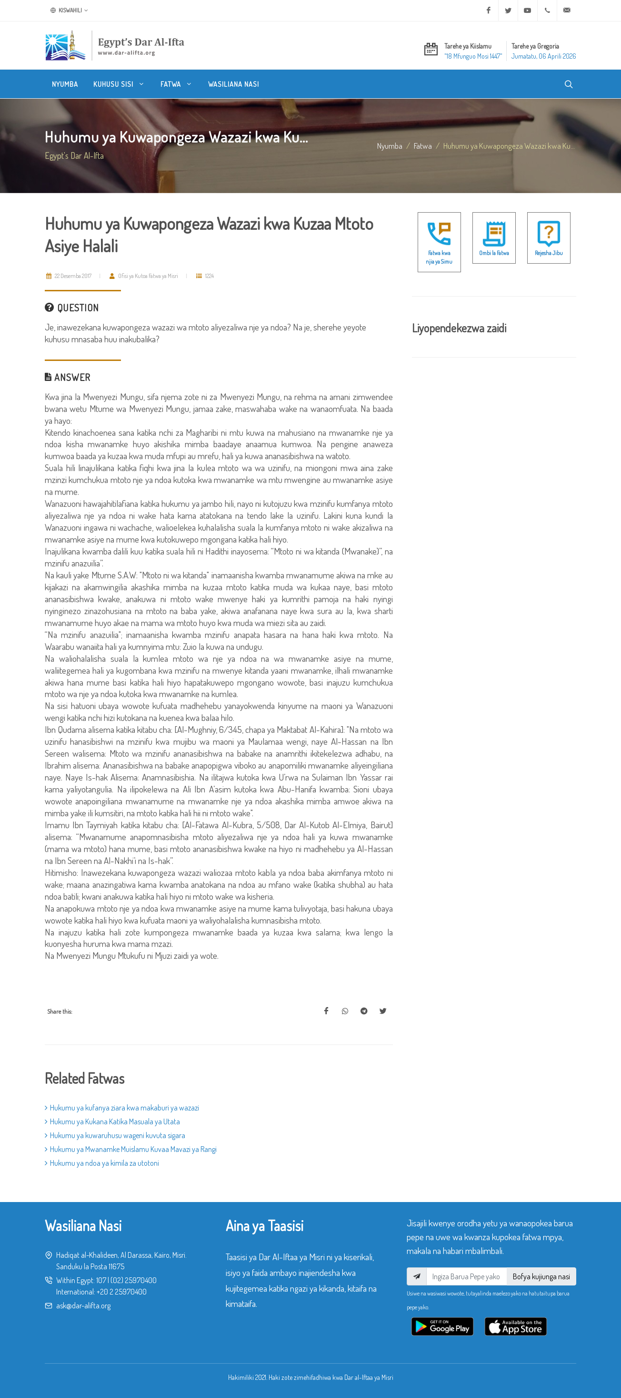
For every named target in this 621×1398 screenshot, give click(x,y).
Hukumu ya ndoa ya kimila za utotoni (102, 1163)
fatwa (423, 145)
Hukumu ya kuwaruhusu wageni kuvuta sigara (115, 1135)
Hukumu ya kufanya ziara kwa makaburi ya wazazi (122, 1107)
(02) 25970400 (133, 1280)
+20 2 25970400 (122, 1291)
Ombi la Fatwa (494, 253)
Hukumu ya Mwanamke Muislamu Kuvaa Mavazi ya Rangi (131, 1149)
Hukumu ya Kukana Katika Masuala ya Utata (112, 1121)
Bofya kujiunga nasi (541, 1276)
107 (101, 1280)
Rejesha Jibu (549, 253)
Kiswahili (69, 10)
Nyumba (389, 145)
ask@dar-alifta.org (83, 1305)
